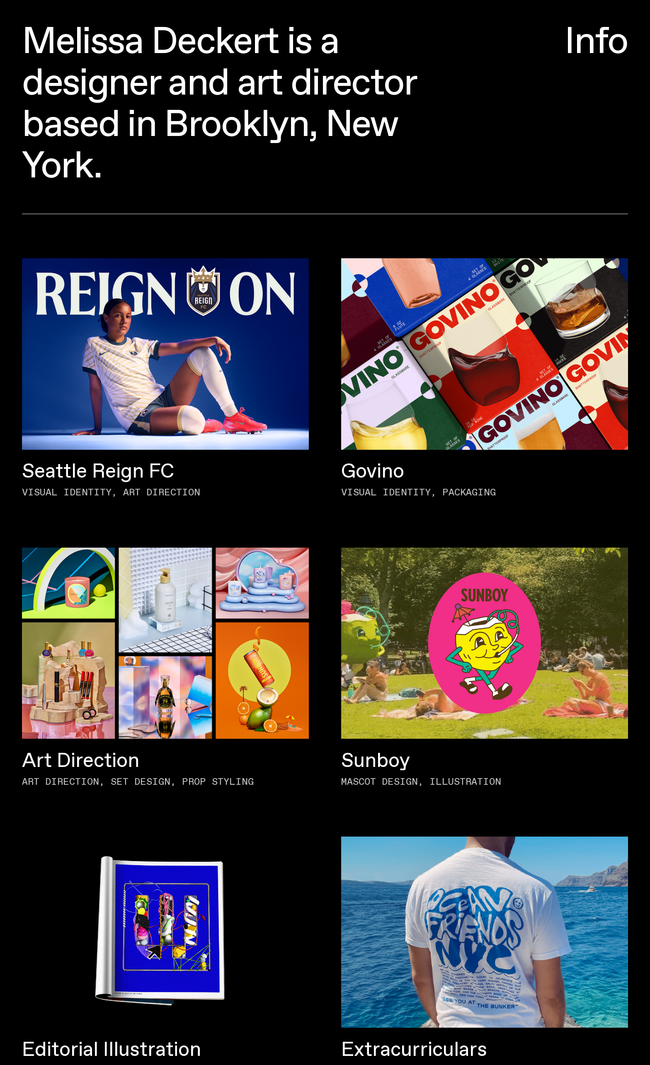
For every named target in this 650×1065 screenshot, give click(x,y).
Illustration (465, 782)
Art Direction (161, 492)
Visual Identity (67, 492)
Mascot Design (379, 782)
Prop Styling (218, 782)
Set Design (140, 782)
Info (596, 42)
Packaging (469, 492)
